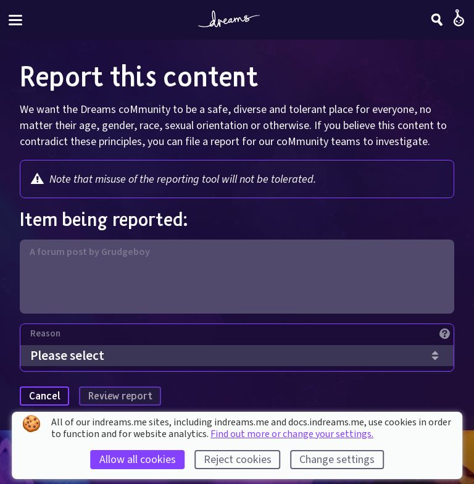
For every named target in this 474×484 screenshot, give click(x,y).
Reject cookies (238, 459)
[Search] (437, 20)
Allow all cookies (137, 459)
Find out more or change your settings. (291, 434)
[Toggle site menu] (15, 20)
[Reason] (242, 336)
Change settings (337, 459)
